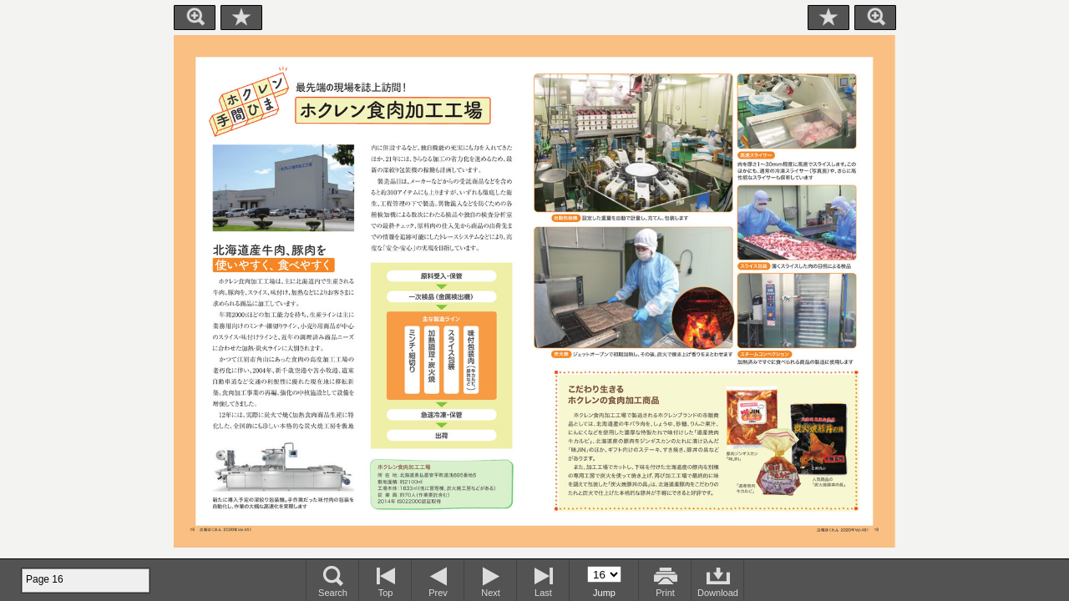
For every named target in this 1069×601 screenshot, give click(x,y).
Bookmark (241, 17)
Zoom (194, 17)
